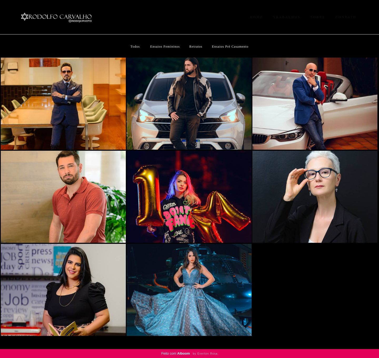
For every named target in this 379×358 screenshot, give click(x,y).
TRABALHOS (287, 17)
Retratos (195, 46)
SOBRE (318, 17)
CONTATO (346, 17)
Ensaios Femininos (165, 46)
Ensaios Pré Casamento (230, 46)
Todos (135, 46)
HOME (256, 17)
